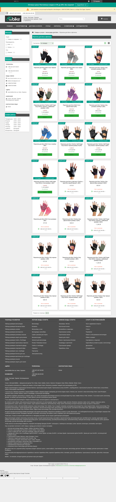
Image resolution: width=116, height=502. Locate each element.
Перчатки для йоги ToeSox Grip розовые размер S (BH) (98, 105)
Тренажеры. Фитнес (64, 323)
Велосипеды (35, 323)
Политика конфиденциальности (78, 465)
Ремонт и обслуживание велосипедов (96, 334)
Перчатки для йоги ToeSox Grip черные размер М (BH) (44, 296)
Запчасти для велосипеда (39, 340)
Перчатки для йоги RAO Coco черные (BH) (45, 68)
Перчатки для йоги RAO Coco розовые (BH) (45, 219)
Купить (45, 78)
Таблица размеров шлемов (12, 329)
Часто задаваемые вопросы (93, 323)
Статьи (48, 26)
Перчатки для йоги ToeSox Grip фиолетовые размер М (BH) (98, 182)
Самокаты (34, 348)
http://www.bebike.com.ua (14, 78)
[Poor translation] (7, 475)
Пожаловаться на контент (62, 465)
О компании (68, 26)
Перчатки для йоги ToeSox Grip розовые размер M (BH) (98, 68)
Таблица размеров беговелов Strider (15, 326)
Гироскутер (35, 351)
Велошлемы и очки (37, 329)
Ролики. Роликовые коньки (39, 342)
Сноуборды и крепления (65, 342)
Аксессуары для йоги (52, 32)
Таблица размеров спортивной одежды (15, 345)
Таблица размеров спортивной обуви (15, 348)
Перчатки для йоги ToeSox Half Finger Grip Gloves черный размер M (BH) (72, 144)
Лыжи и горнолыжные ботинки (67, 340)
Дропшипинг (89, 345)
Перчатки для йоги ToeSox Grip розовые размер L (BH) (71, 258)
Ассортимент (20, 26)
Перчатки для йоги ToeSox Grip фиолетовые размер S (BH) (71, 219)
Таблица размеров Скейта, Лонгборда (15, 340)
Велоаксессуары (36, 337)
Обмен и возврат (90, 337)
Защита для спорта (64, 337)
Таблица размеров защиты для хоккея (15, 361)
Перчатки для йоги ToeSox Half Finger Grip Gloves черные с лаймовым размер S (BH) (98, 220)
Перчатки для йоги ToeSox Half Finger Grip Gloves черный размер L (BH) (72, 296)
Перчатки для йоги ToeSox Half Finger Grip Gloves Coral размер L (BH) (45, 182)
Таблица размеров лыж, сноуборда (14, 351)
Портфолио (89, 332)
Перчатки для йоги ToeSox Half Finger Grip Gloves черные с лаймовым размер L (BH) (45, 106)
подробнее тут (82, 5)
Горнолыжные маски (64, 334)
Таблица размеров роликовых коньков (15, 334)
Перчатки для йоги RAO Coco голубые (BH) (45, 144)
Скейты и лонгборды (37, 345)
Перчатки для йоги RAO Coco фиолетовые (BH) (71, 105)
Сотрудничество (82, 26)
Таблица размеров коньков (12, 359)
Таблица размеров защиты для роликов (16, 337)
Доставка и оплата (35, 26)
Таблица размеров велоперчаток (14, 332)
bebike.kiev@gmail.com (14, 81)
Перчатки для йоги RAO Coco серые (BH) (71, 68)
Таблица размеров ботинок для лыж (15, 353)
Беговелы (34, 326)
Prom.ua (66, 464)
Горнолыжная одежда (65, 345)
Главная (10, 26)
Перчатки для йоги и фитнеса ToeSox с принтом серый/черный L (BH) (71, 182)
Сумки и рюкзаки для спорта (39, 334)
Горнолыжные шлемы (65, 332)
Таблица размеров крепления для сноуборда (17, 356)
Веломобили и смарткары (66, 329)
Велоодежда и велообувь (39, 332)
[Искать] (83, 19)
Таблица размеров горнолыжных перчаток (16, 342)
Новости (88, 326)
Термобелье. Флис (64, 348)
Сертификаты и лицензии (93, 340)
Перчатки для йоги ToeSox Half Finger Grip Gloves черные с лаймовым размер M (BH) (98, 259)
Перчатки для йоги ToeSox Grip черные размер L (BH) (44, 258)
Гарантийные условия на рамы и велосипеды (98, 342)
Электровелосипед (37, 353)
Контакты (57, 26)
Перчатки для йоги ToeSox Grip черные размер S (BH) (98, 296)
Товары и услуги (39, 32)
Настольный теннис (64, 326)
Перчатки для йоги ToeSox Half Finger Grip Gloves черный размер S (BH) (98, 144)
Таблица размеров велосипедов (14, 323)
